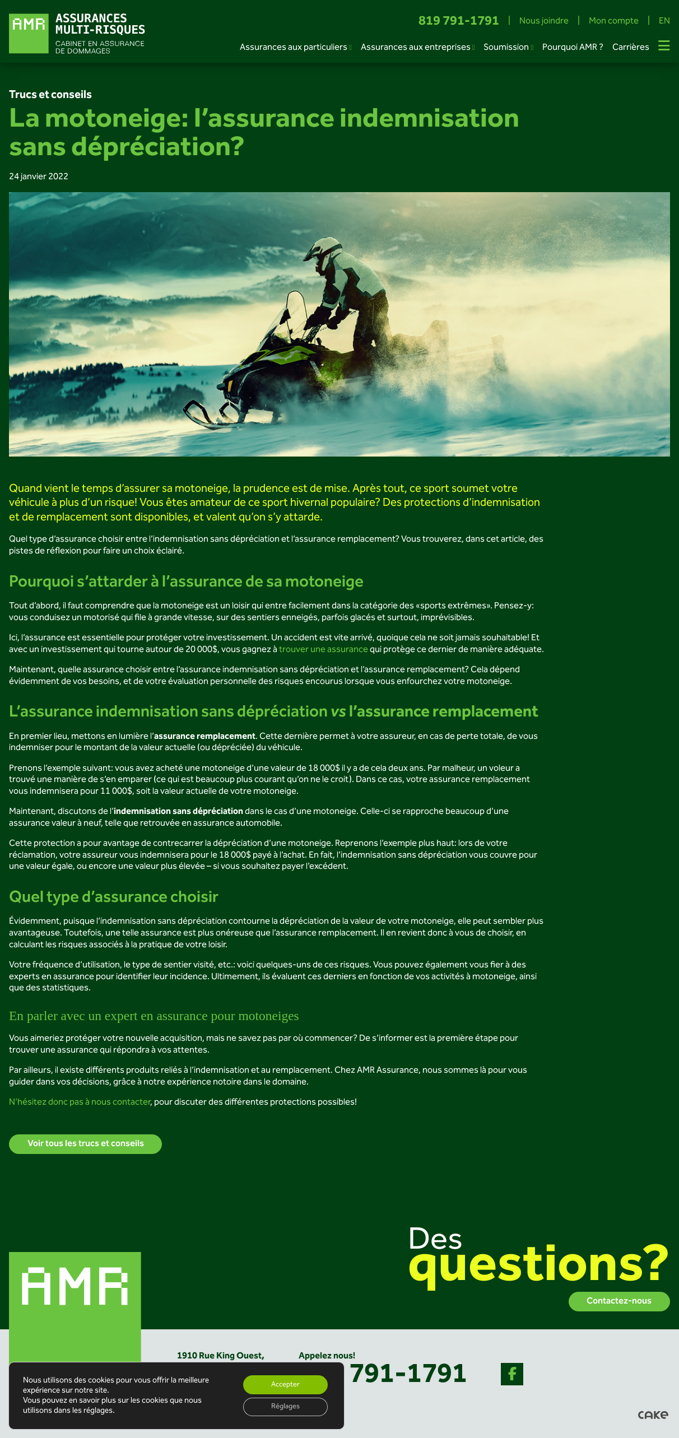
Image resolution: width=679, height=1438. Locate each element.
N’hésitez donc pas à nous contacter (79, 1102)
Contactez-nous (619, 1301)
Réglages (282, 1406)
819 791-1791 (458, 21)
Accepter (282, 1382)
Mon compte (614, 21)
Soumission (506, 47)
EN (664, 21)
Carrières (630, 47)
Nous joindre (544, 21)
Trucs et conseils (50, 95)
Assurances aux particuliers (293, 47)
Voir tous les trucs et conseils (85, 1144)
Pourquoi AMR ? (572, 47)
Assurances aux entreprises (416, 47)
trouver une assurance (322, 650)
